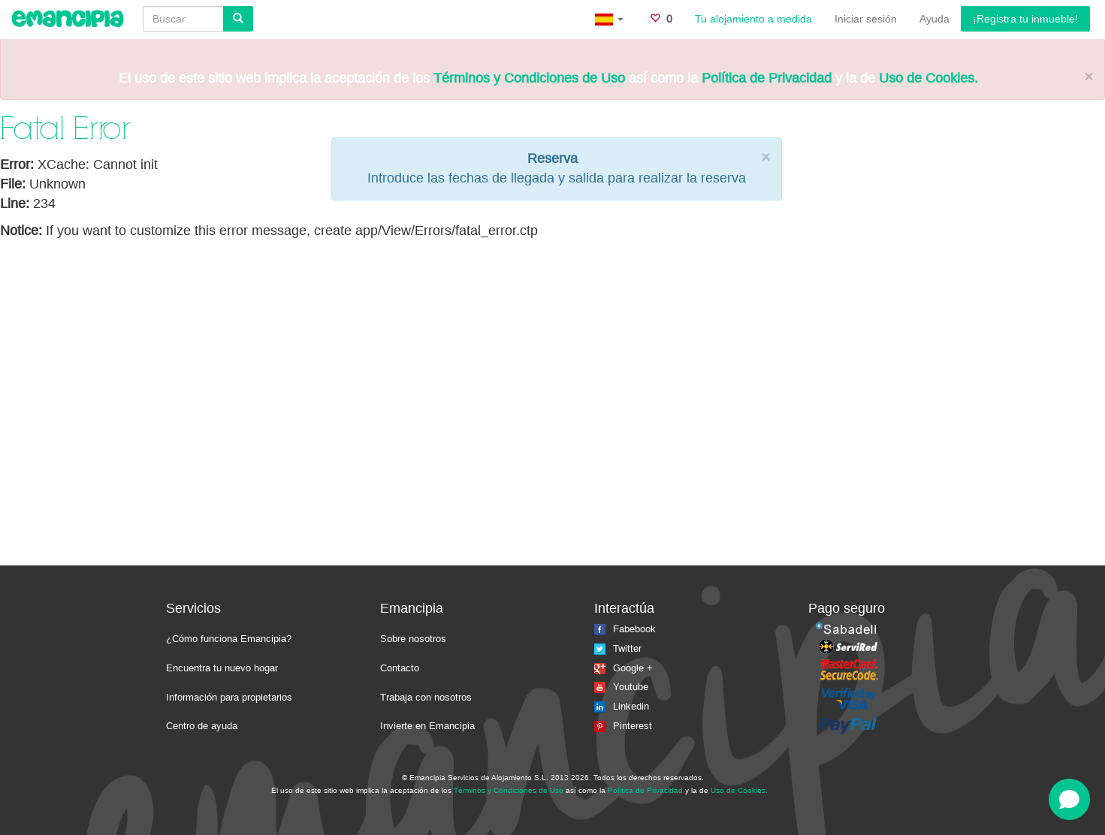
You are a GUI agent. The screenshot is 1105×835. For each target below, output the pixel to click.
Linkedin (621, 706)
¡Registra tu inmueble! (1025, 19)
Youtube (621, 686)
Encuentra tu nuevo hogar (222, 668)
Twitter (618, 648)
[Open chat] (1069, 799)
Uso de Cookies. (928, 78)
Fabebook (625, 629)
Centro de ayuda (201, 725)
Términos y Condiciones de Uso (529, 78)
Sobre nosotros (413, 638)
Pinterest (623, 725)
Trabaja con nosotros (426, 697)
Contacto (399, 668)
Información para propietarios (229, 697)
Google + (623, 668)
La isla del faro (802, 789)
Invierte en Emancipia (427, 725)
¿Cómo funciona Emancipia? (228, 638)
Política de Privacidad (767, 78)
